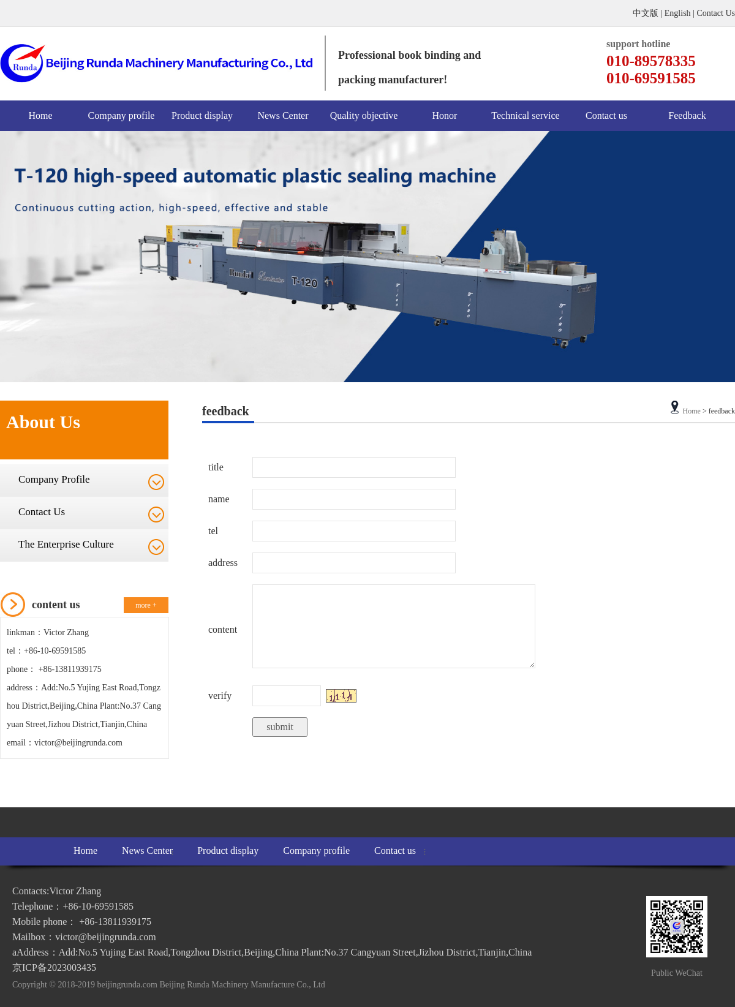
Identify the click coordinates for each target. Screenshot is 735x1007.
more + (145, 605)
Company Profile (54, 479)
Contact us (606, 115)
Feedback (687, 115)
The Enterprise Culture (66, 544)
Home (40, 115)
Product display (202, 115)
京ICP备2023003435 (54, 967)
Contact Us (715, 13)
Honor (445, 115)
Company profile (121, 115)
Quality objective (364, 115)
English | (681, 13)
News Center (282, 115)
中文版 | (649, 13)
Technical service (525, 115)
